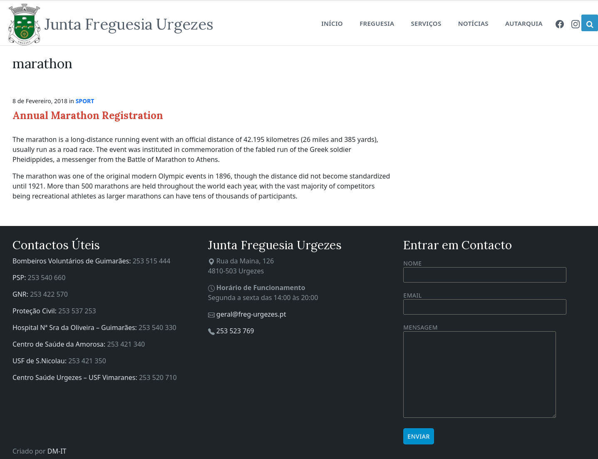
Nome (484, 271)
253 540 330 (157, 327)
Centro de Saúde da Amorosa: (59, 344)
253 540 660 (47, 277)
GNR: (21, 294)
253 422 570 (49, 294)
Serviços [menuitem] (426, 23)
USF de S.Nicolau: (40, 360)
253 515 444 (152, 260)
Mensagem (479, 371)
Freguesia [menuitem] (377, 23)
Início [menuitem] (332, 23)
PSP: (20, 277)
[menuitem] (560, 23)
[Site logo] (110, 24)
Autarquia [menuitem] (524, 23)
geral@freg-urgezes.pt (251, 314)
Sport (85, 101)
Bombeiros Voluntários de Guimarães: (72, 260)
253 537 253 (77, 310)
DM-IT (57, 451)
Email (484, 301)
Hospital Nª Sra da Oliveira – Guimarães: (75, 327)
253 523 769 (235, 330)
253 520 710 (158, 377)
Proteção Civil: (35, 310)
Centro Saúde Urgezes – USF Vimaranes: (75, 377)
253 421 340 (126, 344)
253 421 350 (87, 360)
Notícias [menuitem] (473, 23)
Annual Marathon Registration (87, 115)
